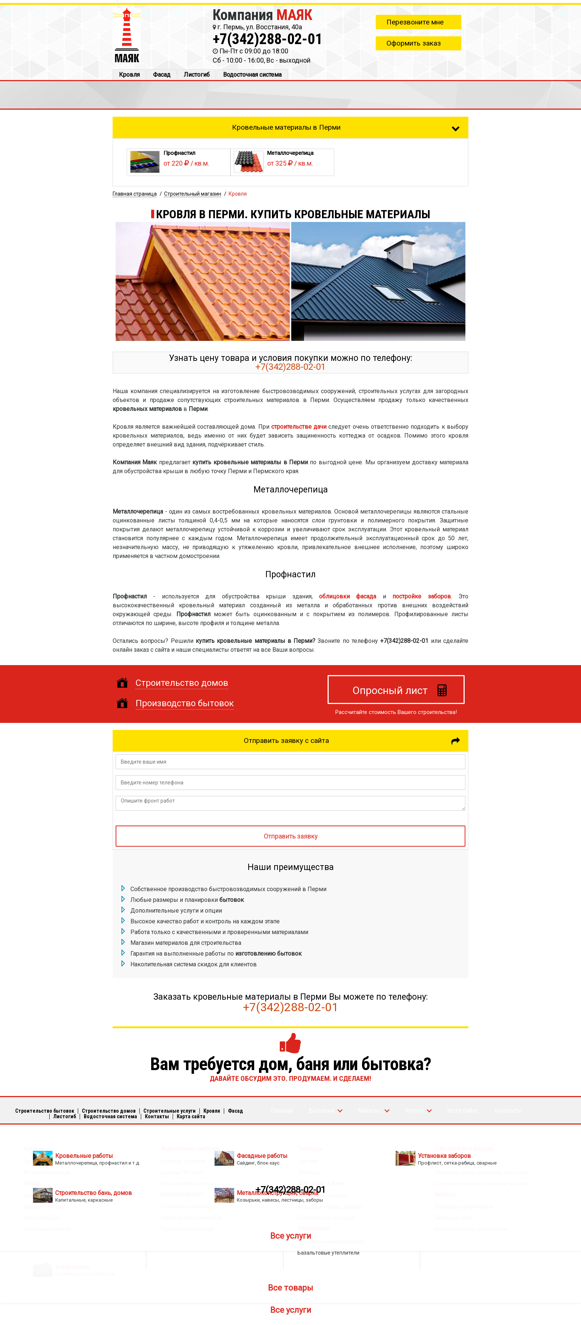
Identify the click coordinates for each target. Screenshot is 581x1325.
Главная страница (135, 194)
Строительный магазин (192, 194)
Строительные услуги (169, 1111)
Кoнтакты (157, 1116)
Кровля (129, 74)
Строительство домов (109, 1111)
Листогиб (197, 74)
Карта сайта (191, 1116)
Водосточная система (252, 74)
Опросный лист (390, 690)
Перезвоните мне (415, 22)
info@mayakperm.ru (272, 1163)
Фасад (161, 74)
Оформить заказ (413, 43)
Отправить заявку (291, 836)
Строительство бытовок (44, 1111)
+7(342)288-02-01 (267, 39)
